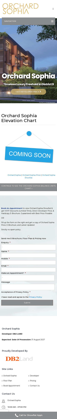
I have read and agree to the (21, 297)
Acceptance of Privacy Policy (15, 292)
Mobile (5, 259)
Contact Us (35, 386)
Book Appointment (11, 386)
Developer (34, 376)
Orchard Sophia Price (31, 175)
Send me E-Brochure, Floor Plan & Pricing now (23, 238)
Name (5, 251)
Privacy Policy (35, 297)
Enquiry (5, 242)
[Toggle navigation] (53, 9)
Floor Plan (7, 381)
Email (4, 266)
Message (5, 282)
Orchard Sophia (14, 175)
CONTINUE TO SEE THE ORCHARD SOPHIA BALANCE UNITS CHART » (28, 187)
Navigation (10, 21)
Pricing (33, 381)
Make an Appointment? (13, 273)
